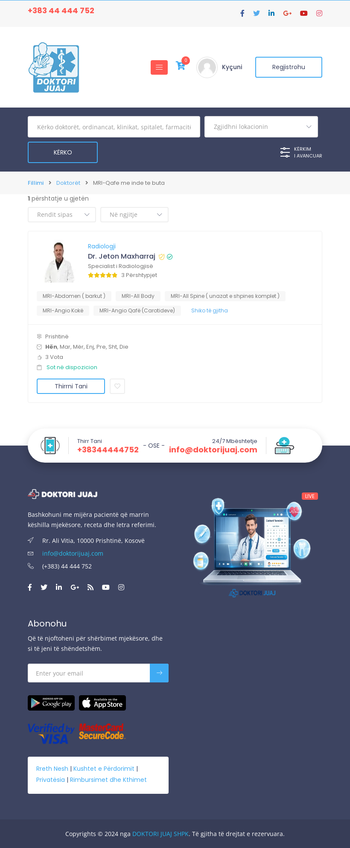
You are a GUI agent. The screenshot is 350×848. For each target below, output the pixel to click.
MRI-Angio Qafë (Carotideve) (137, 310)
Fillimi (36, 183)
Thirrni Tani (71, 386)
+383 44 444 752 (61, 10)
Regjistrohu (288, 67)
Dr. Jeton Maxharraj (121, 256)
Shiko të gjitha (209, 310)
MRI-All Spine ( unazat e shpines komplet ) (225, 296)
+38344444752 (108, 450)
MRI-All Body (138, 296)
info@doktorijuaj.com (213, 450)
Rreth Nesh (52, 768)
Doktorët (68, 183)
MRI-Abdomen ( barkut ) (74, 296)
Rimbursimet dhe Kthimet (108, 779)
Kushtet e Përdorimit (103, 768)
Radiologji (102, 246)
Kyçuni (231, 67)
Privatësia (50, 779)
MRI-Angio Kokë (63, 310)
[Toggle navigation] (157, 67)
